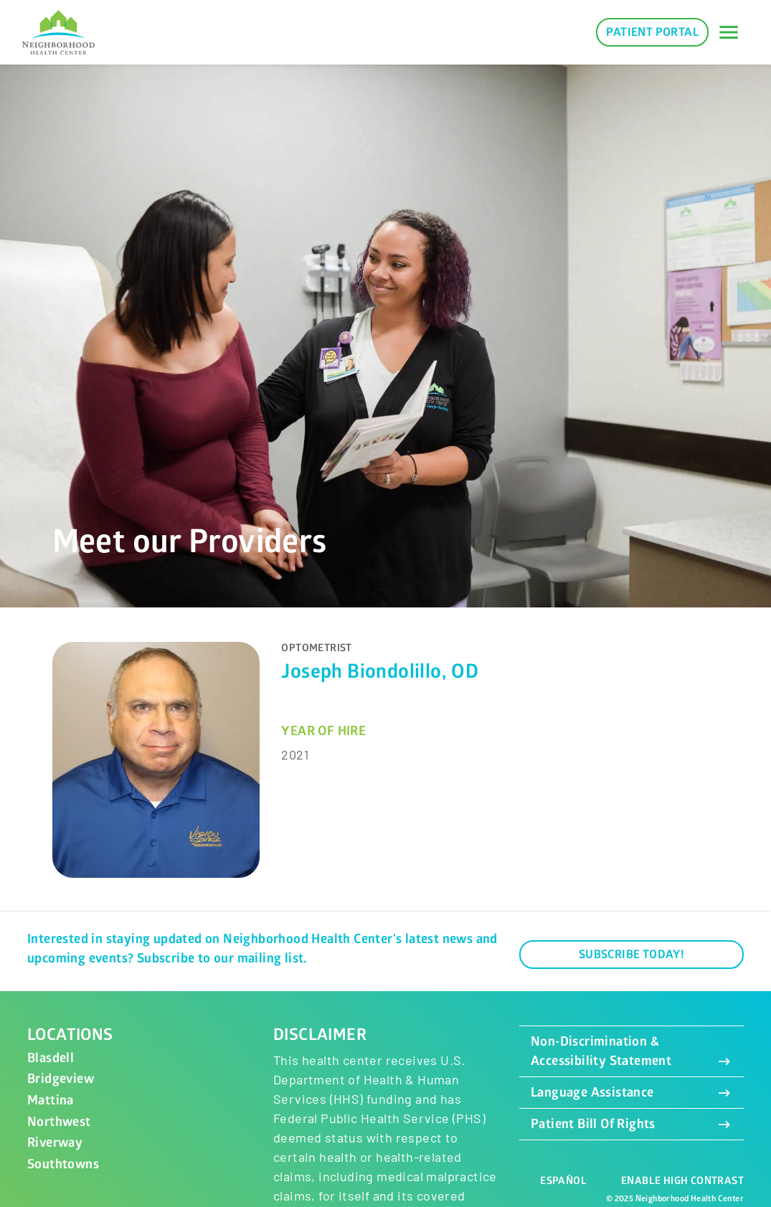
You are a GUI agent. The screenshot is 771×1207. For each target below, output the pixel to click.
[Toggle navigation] (729, 32)
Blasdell (50, 1058)
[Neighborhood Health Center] (58, 32)
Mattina (50, 1100)
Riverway (54, 1143)
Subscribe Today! (631, 954)
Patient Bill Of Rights (631, 1124)
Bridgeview (60, 1079)
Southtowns (63, 1164)
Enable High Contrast (682, 1181)
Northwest (59, 1122)
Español (563, 1181)
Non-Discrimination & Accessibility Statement (631, 1051)
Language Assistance (631, 1092)
